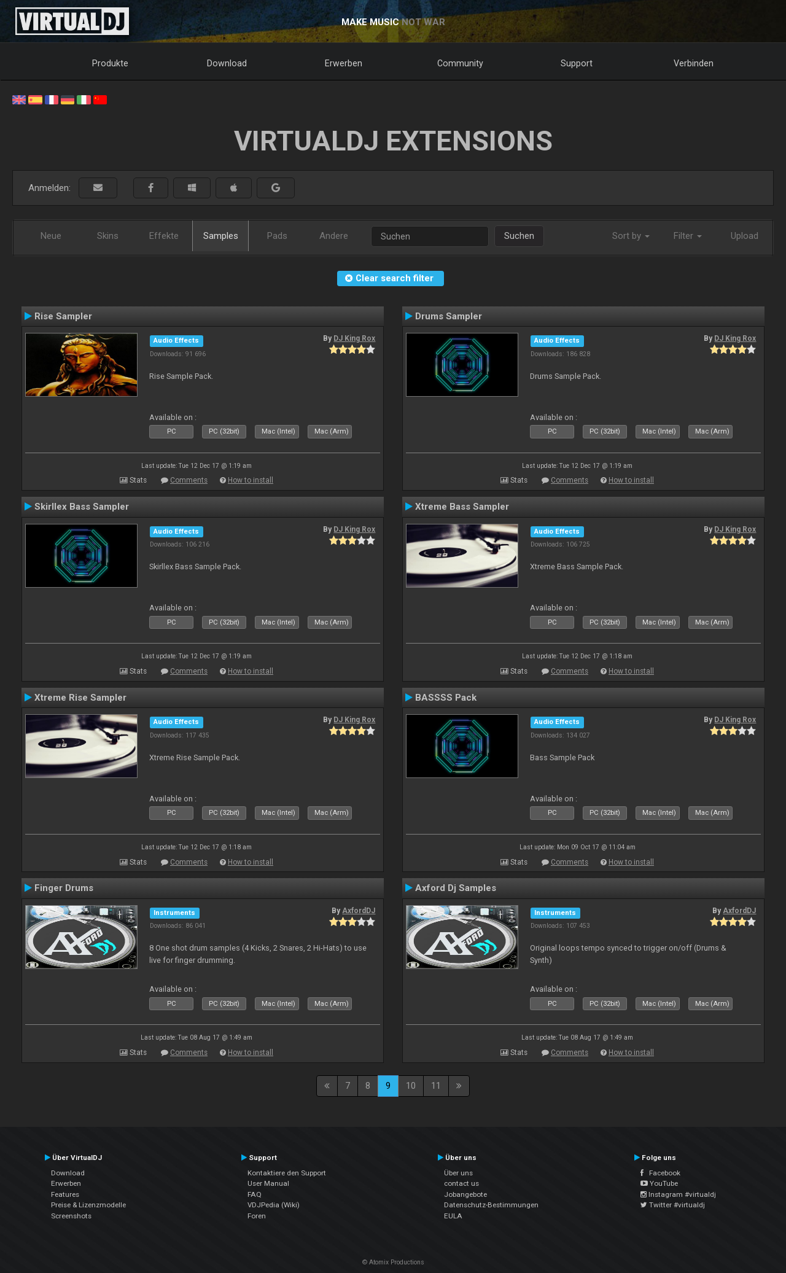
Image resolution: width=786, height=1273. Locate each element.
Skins (108, 235)
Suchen (519, 235)
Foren (256, 1216)
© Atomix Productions (393, 1262)
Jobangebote (465, 1194)
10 (411, 1085)
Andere (333, 235)
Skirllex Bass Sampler (81, 506)
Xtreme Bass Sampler (462, 506)
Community (460, 63)
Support (577, 63)
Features (65, 1194)
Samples (220, 235)
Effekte (164, 235)
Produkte (110, 63)
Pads (277, 235)
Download (227, 63)
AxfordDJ (358, 910)
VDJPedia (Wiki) (273, 1205)
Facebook (660, 1173)
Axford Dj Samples (455, 887)
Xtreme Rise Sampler (80, 697)
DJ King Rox (354, 338)
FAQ (254, 1194)
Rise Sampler (63, 316)
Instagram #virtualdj (678, 1194)
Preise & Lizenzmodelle (88, 1205)
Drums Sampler (448, 316)
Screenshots (71, 1216)
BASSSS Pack (446, 697)
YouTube (659, 1183)
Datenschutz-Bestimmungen (491, 1205)
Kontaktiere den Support (286, 1173)
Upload (744, 235)
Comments (189, 480)
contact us (461, 1183)
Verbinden (694, 63)
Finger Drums (63, 887)
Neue (51, 235)
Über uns (458, 1173)
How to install (250, 480)
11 (436, 1085)
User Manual (268, 1183)
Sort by (631, 235)
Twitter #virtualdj (672, 1205)
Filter (688, 235)
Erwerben (343, 63)
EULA (453, 1216)
